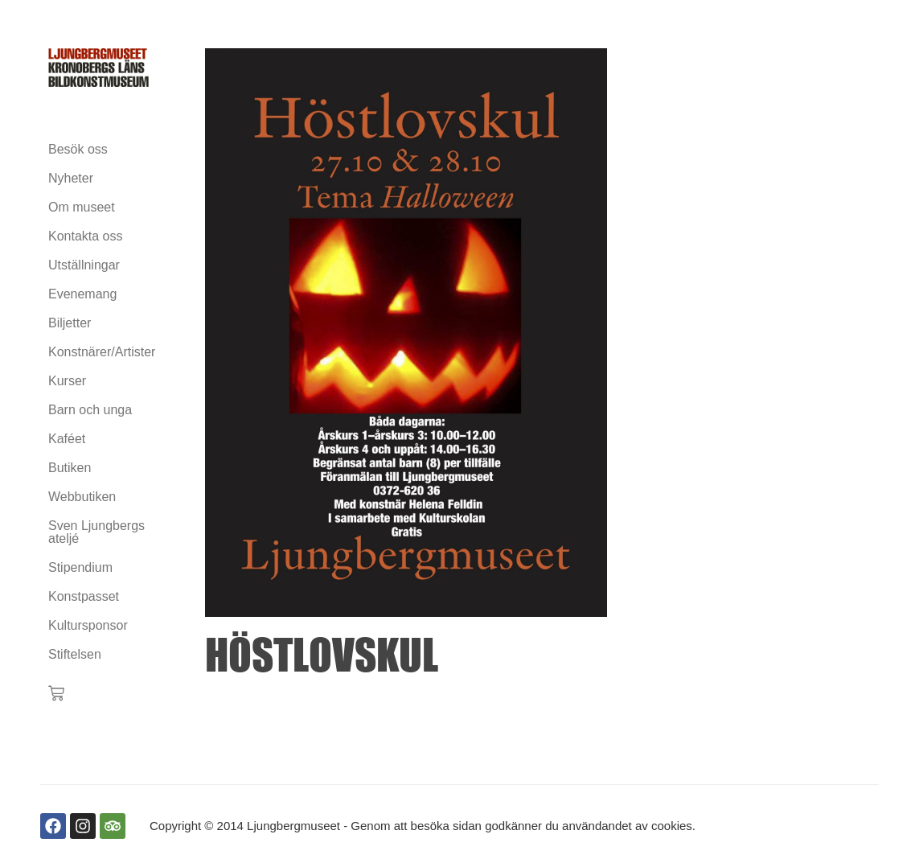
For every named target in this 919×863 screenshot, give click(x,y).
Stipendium (80, 567)
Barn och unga (90, 410)
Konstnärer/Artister (98, 352)
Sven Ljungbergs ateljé (96, 532)
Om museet (81, 207)
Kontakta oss (85, 236)
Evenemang (82, 294)
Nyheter (70, 178)
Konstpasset (83, 596)
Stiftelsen (74, 654)
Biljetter (69, 323)
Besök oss (78, 149)
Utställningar (84, 265)
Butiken (69, 468)
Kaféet (66, 439)
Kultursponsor (88, 625)
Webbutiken (82, 496)
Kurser (67, 381)
